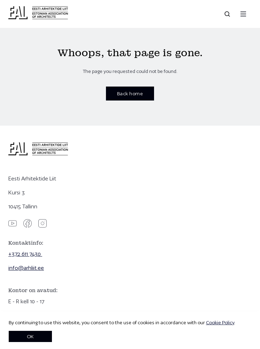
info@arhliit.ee (26, 268)
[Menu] (243, 14)
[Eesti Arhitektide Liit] (38, 17)
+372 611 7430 (25, 254)
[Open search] (228, 14)
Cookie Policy (220, 322)
